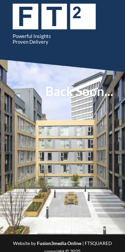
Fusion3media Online (59, 243)
